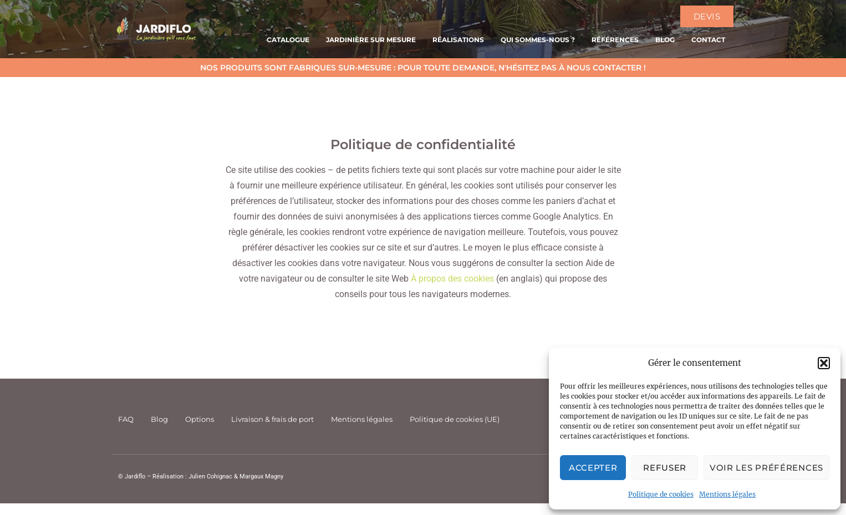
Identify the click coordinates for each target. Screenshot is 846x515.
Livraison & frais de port (272, 419)
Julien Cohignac (210, 476)
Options (199, 419)
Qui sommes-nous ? (538, 39)
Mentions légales (727, 494)
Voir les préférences (766, 467)
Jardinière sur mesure (371, 39)
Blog (665, 39)
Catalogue (288, 39)
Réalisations (458, 39)
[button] (823, 363)
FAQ (126, 419)
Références (615, 39)
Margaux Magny (261, 476)
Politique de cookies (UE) (455, 419)
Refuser (664, 467)
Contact (708, 39)
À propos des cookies (452, 278)
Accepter (593, 467)
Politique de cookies (661, 494)
